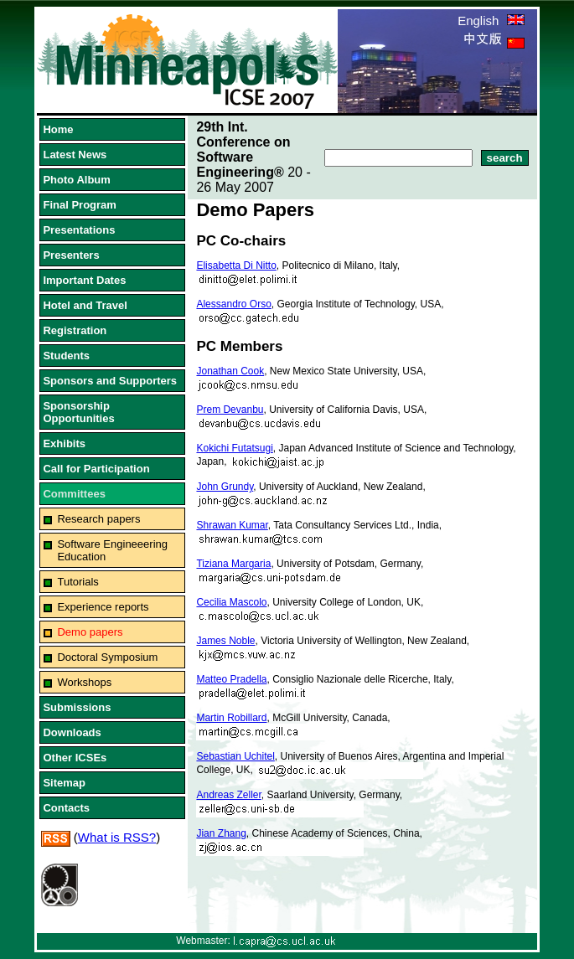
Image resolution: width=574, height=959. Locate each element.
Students (66, 355)
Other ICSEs (74, 757)
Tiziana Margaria (233, 564)
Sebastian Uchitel (235, 756)
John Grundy (224, 486)
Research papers (98, 519)
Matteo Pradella (231, 679)
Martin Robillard (231, 718)
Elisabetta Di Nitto (236, 265)
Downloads (72, 732)
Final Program (79, 205)
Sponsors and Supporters (110, 380)
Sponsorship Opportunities (78, 412)
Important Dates (84, 280)
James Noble (225, 641)
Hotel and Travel (85, 305)
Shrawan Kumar (231, 525)
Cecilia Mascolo (231, 602)
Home (58, 129)
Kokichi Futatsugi (234, 448)
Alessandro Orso (233, 304)
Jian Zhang (221, 833)
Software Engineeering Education (112, 550)
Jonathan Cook (230, 371)
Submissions (77, 707)
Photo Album (76, 179)
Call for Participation (96, 468)
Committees (74, 493)
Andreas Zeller (228, 795)
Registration (74, 330)
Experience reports (102, 607)
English (491, 20)
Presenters (71, 255)
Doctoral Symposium (107, 657)
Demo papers (89, 632)
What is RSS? (117, 837)
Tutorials (77, 581)
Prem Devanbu (229, 409)
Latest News (74, 154)
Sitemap (64, 782)
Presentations (79, 230)
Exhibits (64, 443)
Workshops (84, 682)
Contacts (66, 808)
